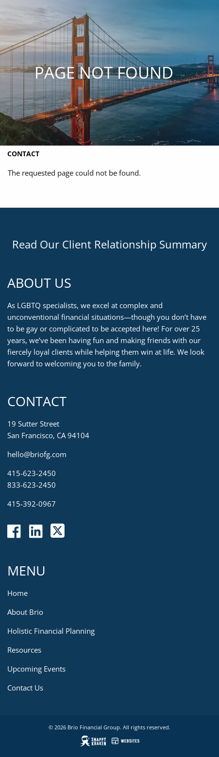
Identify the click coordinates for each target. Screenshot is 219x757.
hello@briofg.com (37, 454)
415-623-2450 (31, 473)
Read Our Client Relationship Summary (109, 244)
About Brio (25, 612)
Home (17, 593)
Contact (23, 153)
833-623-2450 (31, 485)
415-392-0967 (31, 504)
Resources (24, 650)
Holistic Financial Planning (51, 631)
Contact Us (25, 687)
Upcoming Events (36, 669)
